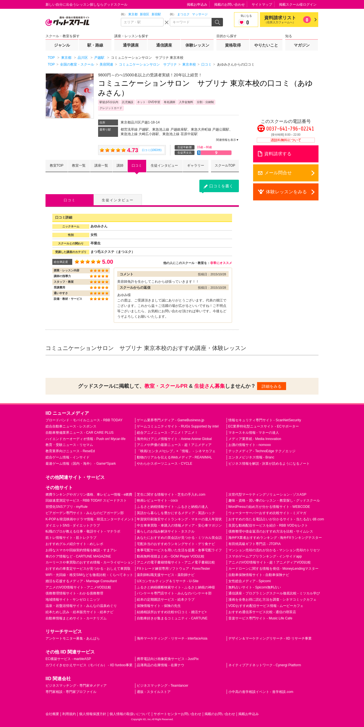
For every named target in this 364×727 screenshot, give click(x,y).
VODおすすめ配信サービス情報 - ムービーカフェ (266, 606)
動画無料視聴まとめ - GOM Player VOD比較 (170, 556)
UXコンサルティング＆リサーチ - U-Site (167, 581)
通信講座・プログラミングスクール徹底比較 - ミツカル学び (274, 593)
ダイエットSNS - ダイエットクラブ (73, 525)
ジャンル (62, 45)
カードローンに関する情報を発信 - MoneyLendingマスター (273, 569)
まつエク (183, 14)
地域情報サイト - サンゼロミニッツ (73, 600)
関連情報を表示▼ (227, 139)
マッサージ (200, 14)
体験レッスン (197, 45)
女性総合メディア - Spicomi (249, 581)
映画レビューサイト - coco (157, 500)
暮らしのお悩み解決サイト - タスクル (166, 531)
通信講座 (164, 45)
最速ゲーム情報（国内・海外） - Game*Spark (81, 464)
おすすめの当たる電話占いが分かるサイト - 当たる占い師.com (276, 519)
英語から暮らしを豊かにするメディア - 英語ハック (176, 513)
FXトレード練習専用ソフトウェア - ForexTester (173, 569)
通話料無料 (286, 140)
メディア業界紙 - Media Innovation (254, 439)
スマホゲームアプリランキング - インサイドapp (265, 556)
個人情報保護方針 (92, 714)
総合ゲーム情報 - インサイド (68, 457)
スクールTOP (225, 165)
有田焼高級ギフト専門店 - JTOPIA (254, 544)
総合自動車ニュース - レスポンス (71, 426)
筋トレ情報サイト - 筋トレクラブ (71, 538)
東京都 (133, 14)
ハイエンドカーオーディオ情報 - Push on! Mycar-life (85, 439)
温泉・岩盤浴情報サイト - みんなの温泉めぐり (81, 606)
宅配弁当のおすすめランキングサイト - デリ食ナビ (176, 544)
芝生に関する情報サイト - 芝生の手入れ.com (171, 494)
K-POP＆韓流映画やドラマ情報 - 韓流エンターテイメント (90, 519)
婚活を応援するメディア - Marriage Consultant (81, 581)
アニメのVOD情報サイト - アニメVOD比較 (78, 587)
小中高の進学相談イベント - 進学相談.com (260, 692)
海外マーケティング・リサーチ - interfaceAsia (172, 638)
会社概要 (52, 714)
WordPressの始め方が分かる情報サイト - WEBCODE (269, 507)
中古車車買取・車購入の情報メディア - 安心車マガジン (179, 525)
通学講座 (131, 45)
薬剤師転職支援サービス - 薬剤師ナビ (166, 575)
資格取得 (233, 45)
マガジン (302, 45)
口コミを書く (221, 186)
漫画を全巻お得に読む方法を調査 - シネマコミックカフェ (272, 600)
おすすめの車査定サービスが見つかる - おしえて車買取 (88, 569)
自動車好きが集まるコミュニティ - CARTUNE (172, 618)
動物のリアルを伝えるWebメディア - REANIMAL (174, 457)
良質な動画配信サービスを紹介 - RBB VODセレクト (268, 525)
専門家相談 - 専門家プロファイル (71, 692)
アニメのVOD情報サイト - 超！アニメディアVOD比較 (269, 562)
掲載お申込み (197, 5)
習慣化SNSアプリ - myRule (67, 507)
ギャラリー (195, 165)
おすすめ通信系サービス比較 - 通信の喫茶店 (262, 612)
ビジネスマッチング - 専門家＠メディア (76, 686)
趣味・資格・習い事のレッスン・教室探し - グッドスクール (274, 500)
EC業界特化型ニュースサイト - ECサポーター (263, 426)
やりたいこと (266, 45)
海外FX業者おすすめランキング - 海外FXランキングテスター (275, 538)
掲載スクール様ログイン (298, 5)
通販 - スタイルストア (154, 692)
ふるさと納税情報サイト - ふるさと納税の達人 (172, 507)
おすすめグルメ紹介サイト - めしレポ (74, 544)
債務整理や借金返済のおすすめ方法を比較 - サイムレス (270, 531)
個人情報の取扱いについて (129, 714)
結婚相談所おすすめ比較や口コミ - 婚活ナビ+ (172, 612)
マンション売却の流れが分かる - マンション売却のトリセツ (274, 550)
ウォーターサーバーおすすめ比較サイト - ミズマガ (267, 513)
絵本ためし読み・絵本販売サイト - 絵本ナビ (79, 612)
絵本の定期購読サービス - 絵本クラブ (166, 600)
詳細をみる (272, 386)
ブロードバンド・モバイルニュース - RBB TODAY (84, 420)
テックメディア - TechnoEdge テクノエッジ (262, 451)
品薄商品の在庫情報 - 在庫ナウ (160, 665)
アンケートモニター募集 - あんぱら (73, 638)
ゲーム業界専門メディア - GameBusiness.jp (170, 420)
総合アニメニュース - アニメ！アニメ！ (167, 433)
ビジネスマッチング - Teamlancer (162, 686)
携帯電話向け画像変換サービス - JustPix (167, 659)
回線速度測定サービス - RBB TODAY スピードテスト (86, 500)
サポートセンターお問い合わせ (177, 714)
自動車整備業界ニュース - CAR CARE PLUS (79, 433)
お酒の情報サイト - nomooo (249, 445)
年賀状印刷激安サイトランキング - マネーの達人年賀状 (179, 519)
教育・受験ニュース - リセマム (69, 445)
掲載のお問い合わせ (229, 5)
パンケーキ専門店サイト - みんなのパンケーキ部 (174, 593)
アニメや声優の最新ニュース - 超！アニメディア (174, 445)
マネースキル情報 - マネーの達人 (253, 433)
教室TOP (56, 165)
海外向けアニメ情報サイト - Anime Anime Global (174, 439)
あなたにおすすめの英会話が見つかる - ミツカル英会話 (179, 538)
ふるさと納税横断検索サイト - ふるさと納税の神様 (176, 587)
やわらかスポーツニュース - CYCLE (164, 464)
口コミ (137, 165)
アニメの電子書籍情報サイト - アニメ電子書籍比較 (176, 562)
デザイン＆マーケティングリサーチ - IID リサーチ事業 (270, 638)
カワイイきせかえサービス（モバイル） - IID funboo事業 (89, 665)
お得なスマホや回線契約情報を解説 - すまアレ (81, 550)
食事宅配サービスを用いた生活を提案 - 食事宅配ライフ (179, 550)
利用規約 (69, 714)
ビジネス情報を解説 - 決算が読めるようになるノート (269, 464)
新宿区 (144, 14)
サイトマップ (262, 5)
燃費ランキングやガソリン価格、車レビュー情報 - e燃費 (89, 494)
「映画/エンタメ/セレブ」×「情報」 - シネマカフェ (176, 451)
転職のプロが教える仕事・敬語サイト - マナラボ (83, 531)
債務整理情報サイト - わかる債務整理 (74, 593)
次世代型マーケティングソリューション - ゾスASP (267, 494)
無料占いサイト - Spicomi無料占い (254, 587)
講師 (120, 165)
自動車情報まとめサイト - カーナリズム (76, 618)
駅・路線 (95, 45)
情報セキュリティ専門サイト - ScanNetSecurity (264, 420)
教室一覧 (79, 165)
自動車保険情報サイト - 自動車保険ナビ (258, 575)
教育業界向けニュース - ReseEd (70, 451)
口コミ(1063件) (152, 150)
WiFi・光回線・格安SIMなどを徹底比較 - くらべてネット (89, 575)
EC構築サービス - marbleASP (68, 659)
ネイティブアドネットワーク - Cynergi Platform (264, 665)
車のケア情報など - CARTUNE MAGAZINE (78, 556)
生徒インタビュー (164, 165)
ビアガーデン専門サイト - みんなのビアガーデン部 (85, 513)
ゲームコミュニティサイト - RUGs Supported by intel (177, 426)
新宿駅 (156, 14)
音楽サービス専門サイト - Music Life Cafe (260, 618)
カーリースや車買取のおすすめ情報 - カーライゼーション (90, 562)
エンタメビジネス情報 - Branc (251, 457)
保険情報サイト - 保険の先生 (159, 606)
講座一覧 (101, 165)
